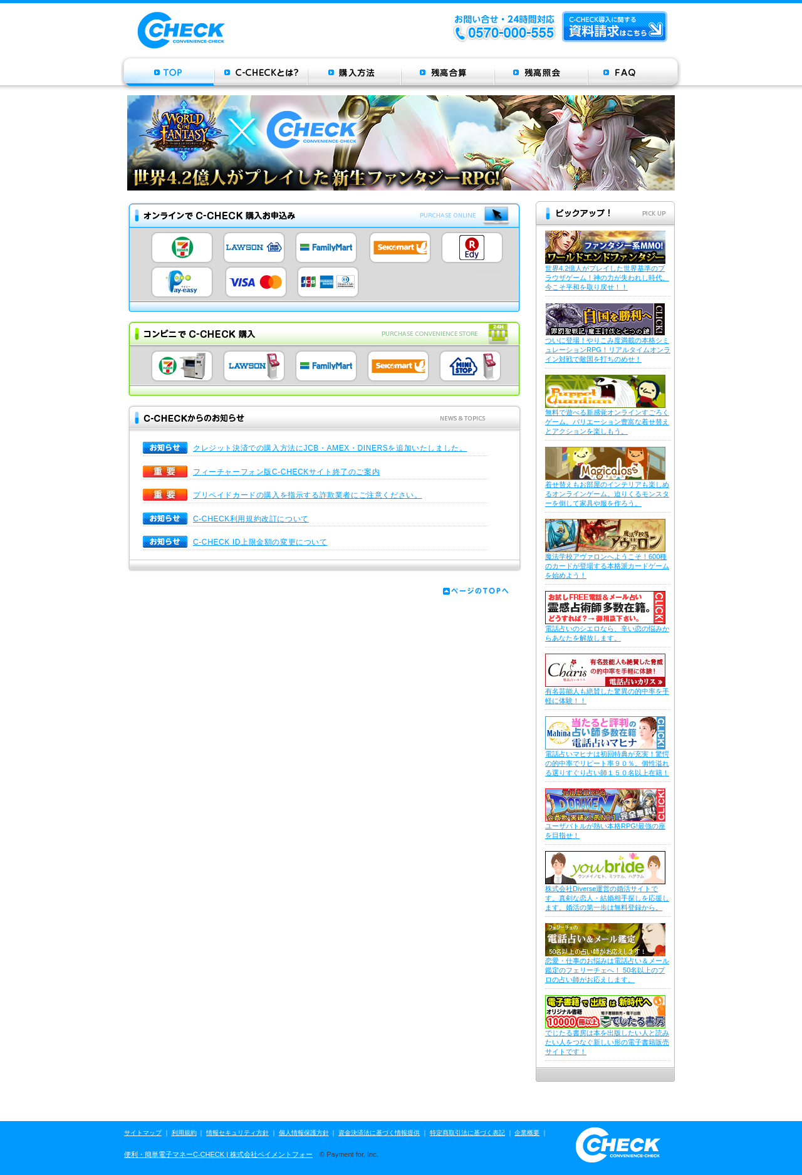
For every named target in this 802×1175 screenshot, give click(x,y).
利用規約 (184, 1132)
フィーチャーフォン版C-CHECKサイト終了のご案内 (286, 471)
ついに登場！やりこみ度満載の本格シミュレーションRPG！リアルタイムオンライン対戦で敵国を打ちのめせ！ (607, 350)
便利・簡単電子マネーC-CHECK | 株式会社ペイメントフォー (218, 1154)
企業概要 (526, 1132)
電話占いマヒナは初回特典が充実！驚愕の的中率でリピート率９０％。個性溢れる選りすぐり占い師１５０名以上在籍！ (607, 763)
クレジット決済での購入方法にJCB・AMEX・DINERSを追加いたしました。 (330, 448)
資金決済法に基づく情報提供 (379, 1132)
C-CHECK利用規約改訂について (251, 518)
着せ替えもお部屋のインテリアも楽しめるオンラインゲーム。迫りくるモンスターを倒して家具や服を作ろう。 (607, 494)
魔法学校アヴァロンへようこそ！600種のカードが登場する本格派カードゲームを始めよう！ (607, 566)
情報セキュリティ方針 (237, 1132)
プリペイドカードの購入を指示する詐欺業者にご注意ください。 (307, 495)
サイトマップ (143, 1132)
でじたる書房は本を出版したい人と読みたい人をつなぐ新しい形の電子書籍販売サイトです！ (607, 1042)
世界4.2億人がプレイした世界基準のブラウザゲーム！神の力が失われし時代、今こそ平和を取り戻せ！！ (607, 277)
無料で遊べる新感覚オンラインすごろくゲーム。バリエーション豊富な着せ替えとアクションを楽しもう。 (607, 422)
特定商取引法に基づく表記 (467, 1132)
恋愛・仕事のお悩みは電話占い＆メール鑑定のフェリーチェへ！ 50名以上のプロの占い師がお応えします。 (607, 970)
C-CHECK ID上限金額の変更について (260, 542)
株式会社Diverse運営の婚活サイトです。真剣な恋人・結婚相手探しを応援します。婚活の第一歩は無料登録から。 (607, 898)
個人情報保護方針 (304, 1132)
